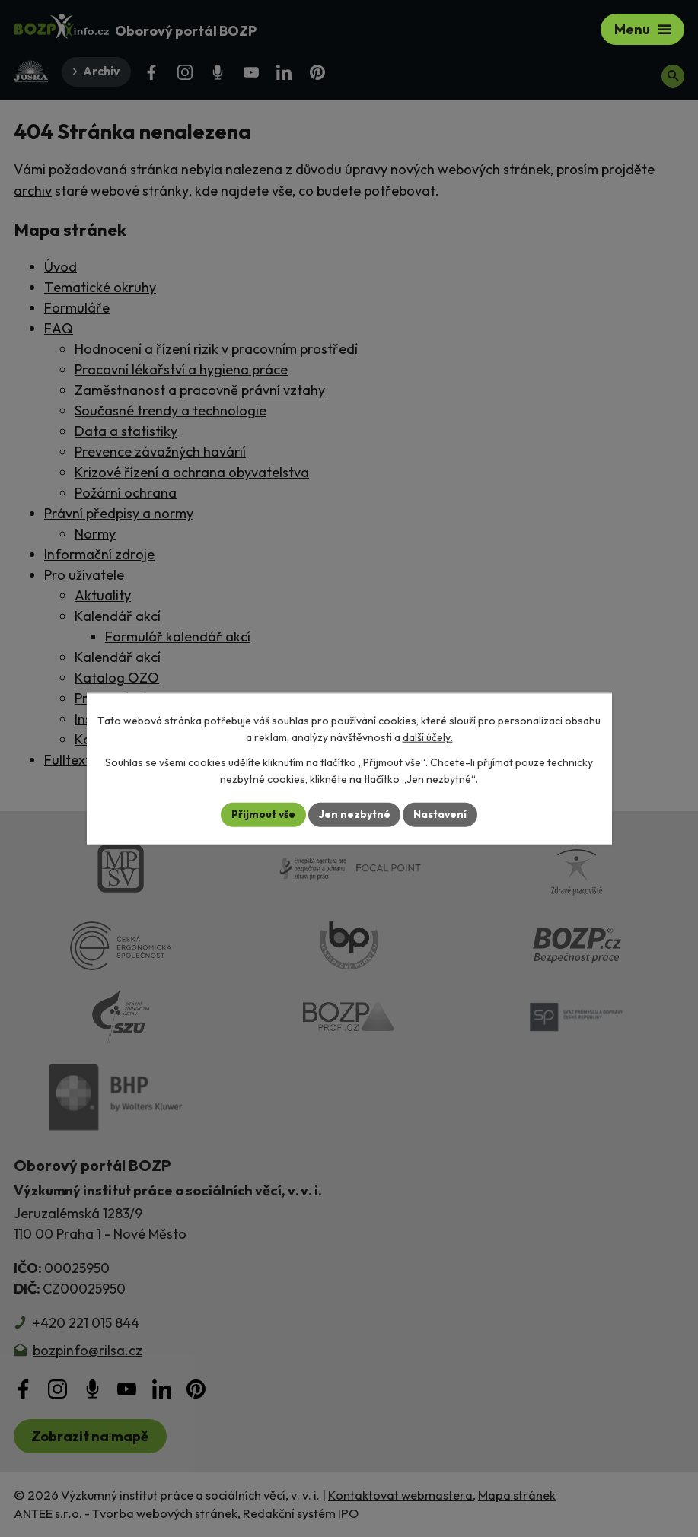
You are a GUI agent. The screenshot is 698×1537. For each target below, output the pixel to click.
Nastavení (441, 814)
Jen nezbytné (354, 814)
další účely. (428, 737)
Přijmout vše (263, 814)
